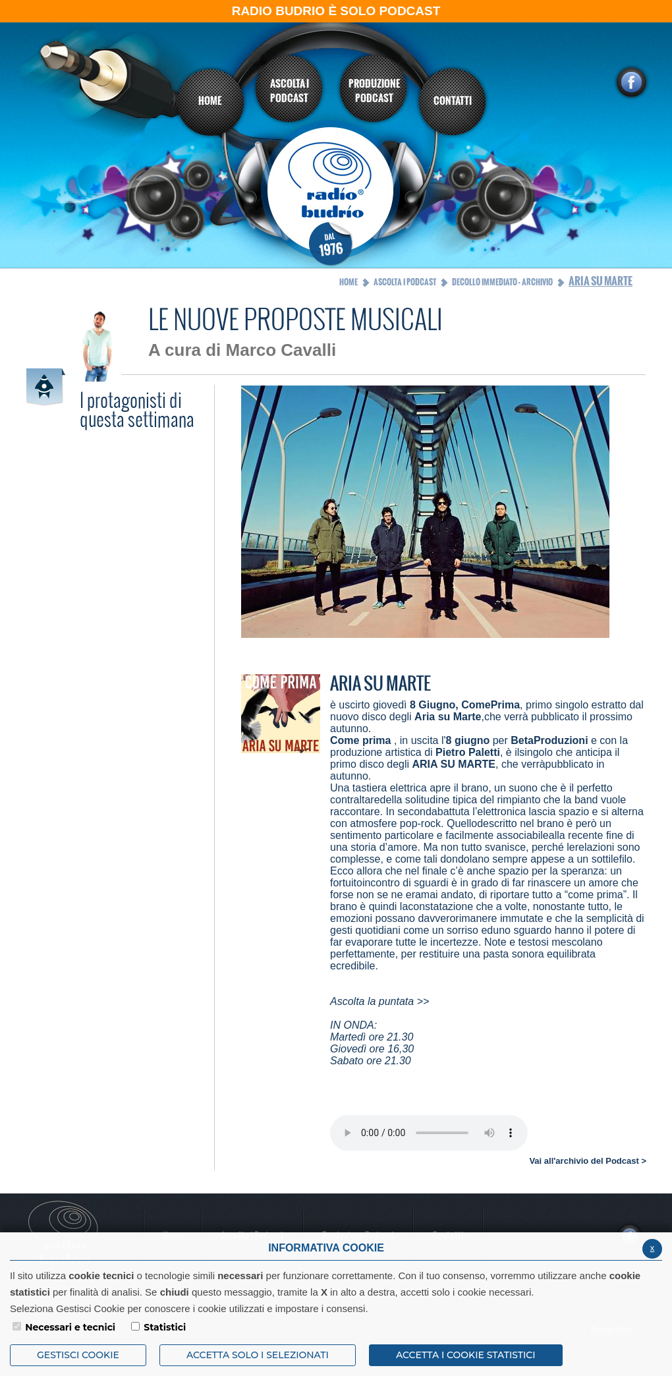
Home (348, 282)
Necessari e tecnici (70, 1327)
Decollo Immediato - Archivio (502, 282)
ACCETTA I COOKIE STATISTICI (466, 1355)
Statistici (165, 1327)
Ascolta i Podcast (405, 282)
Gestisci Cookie (78, 1355)
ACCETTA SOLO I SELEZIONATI (257, 1355)
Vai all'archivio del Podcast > (587, 1161)
